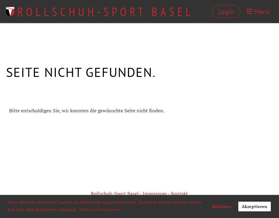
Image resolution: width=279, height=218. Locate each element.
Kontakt (179, 193)
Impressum (155, 193)
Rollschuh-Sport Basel (105, 11)
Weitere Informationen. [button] (100, 209)
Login (226, 11)
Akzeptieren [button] (254, 206)
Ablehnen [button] (221, 206)
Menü (258, 11)
